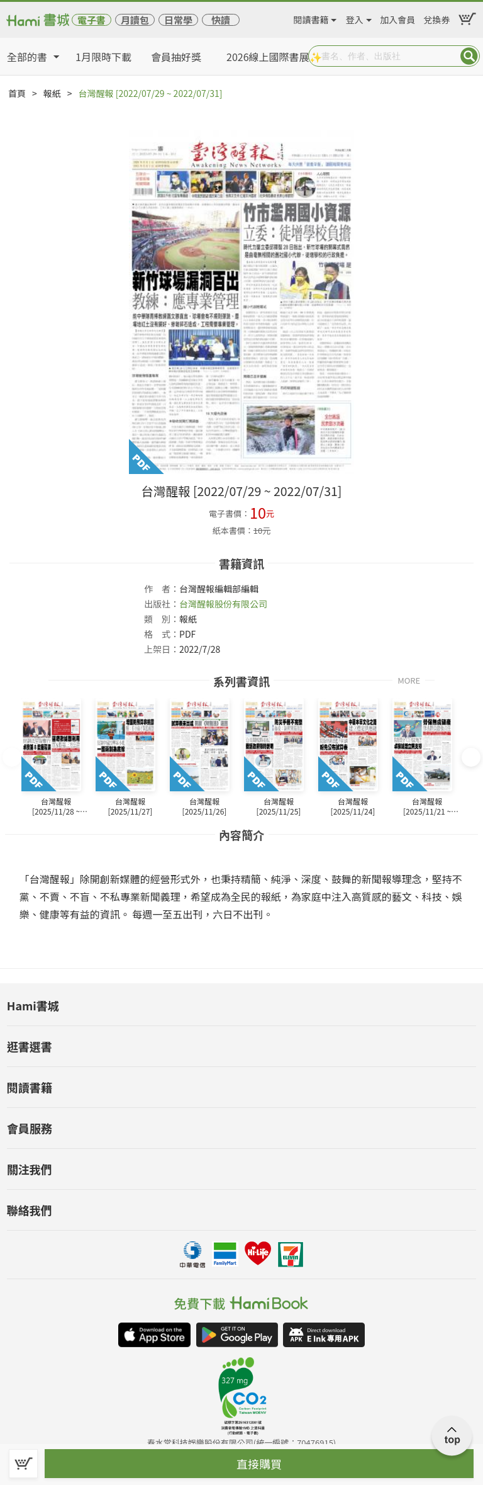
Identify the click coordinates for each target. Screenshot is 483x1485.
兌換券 (437, 17)
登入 (355, 17)
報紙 (52, 93)
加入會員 (397, 17)
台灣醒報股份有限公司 (223, 603)
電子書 (91, 20)
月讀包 (135, 20)
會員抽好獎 (176, 56)
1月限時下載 (103, 56)
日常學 (178, 20)
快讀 (220, 20)
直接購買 (259, 1463)
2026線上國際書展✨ (274, 56)
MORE (408, 679)
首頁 (17, 93)
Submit (469, 56)
